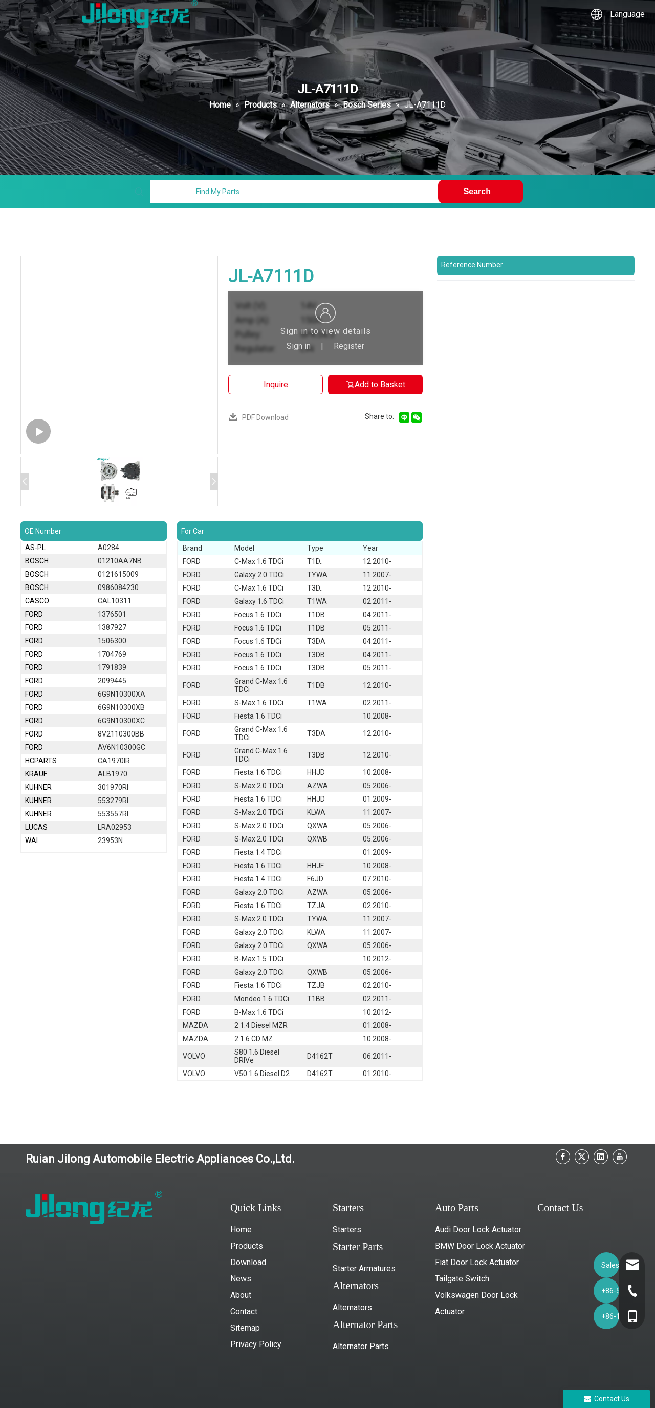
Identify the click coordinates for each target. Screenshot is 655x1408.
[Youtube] (620, 1156)
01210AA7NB (120, 561)
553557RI (113, 814)
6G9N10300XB (121, 707)
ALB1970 (112, 774)
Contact (243, 1311)
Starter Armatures (364, 1268)
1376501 (112, 614)
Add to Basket (375, 384)
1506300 (112, 641)
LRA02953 (115, 827)
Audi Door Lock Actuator (478, 1229)
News (240, 1279)
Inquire (276, 384)
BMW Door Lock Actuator (480, 1246)
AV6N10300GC (121, 747)
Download (248, 1262)
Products (246, 1246)
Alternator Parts (361, 1346)
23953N (110, 840)
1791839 (112, 667)
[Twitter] (582, 1156)
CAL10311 (115, 601)
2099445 (112, 681)
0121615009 (118, 574)
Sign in (299, 346)
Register (349, 346)
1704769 (112, 654)
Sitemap (245, 1328)
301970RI (113, 787)
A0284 (108, 547)
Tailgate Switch (462, 1279)
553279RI (113, 800)
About (240, 1295)
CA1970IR (114, 760)
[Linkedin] (601, 1156)
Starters (347, 1229)
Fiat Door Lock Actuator (477, 1262)
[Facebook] (563, 1156)
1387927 (112, 627)
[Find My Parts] (296, 191)
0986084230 (118, 587)
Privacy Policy (255, 1344)
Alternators (352, 1307)
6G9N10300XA (121, 694)
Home (241, 1229)
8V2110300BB (121, 734)
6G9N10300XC (121, 721)
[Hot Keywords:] (480, 191)
